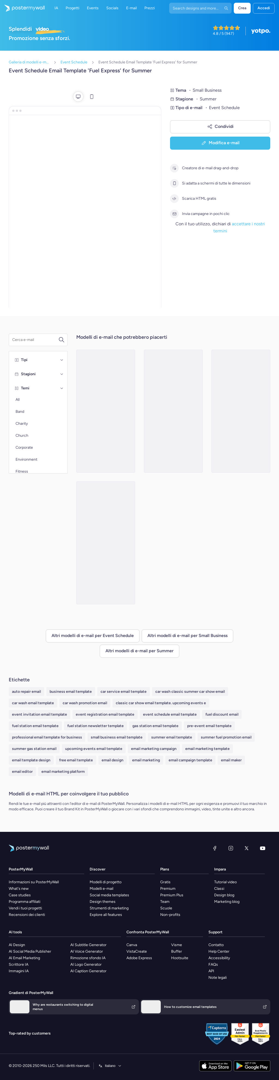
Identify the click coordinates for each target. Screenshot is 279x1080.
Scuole (166, 908)
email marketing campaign (154, 748)
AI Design (17, 945)
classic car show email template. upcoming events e (161, 703)
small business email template (116, 737)
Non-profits (170, 914)
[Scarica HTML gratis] (174, 198)
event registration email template (105, 714)
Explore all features (106, 914)
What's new (19, 888)
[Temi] (62, 388)
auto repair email (26, 691)
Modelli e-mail (101, 888)
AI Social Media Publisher (30, 951)
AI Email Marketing (24, 958)
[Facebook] (214, 848)
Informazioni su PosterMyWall (34, 882)
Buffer (176, 951)
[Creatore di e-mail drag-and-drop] (174, 168)
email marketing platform (63, 771)
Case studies (20, 895)
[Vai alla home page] (22, 8)
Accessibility (219, 958)
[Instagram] (230, 848)
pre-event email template (209, 726)
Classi (219, 888)
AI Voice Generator (86, 951)
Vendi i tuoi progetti (25, 908)
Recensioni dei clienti (27, 914)
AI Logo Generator (86, 964)
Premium (167, 888)
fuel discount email (221, 714)
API (211, 971)
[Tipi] (62, 360)
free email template (76, 760)
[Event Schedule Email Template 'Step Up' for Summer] (105, 411)
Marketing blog (226, 901)
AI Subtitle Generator (88, 945)
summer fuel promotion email (226, 737)
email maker (231, 760)
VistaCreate (136, 951)
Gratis (165, 882)
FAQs (213, 964)
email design (112, 760)
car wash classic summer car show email (190, 691)
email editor (22, 771)
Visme (176, 945)
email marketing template (207, 748)
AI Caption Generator (88, 971)
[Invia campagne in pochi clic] (174, 214)
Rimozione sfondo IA (87, 958)
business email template (71, 691)
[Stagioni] (62, 374)
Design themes (103, 901)
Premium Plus (171, 895)
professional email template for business (47, 737)
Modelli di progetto (106, 882)
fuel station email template (35, 726)
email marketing (146, 760)
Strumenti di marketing (109, 908)
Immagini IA (19, 971)
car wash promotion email (85, 703)
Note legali (217, 977)
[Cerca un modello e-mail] (35, 340)
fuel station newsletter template (95, 726)
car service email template (124, 691)
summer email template (171, 737)
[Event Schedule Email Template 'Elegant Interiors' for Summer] (240, 411)
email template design (31, 760)
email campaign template (190, 760)
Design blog (224, 895)
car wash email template (33, 703)
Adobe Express (139, 958)
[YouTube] (262, 848)
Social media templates (109, 895)
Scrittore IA (18, 964)
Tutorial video (225, 882)
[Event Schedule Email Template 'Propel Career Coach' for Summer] (105, 542)
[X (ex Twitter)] (246, 848)
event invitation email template (39, 714)
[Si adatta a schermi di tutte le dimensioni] (174, 183)
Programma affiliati (24, 901)
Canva (131, 945)
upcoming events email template (93, 748)
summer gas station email (34, 748)
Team (164, 901)
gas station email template (155, 726)
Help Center (218, 951)
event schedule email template (170, 714)
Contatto (216, 945)
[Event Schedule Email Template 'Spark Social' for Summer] (173, 411)
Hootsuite (179, 958)
